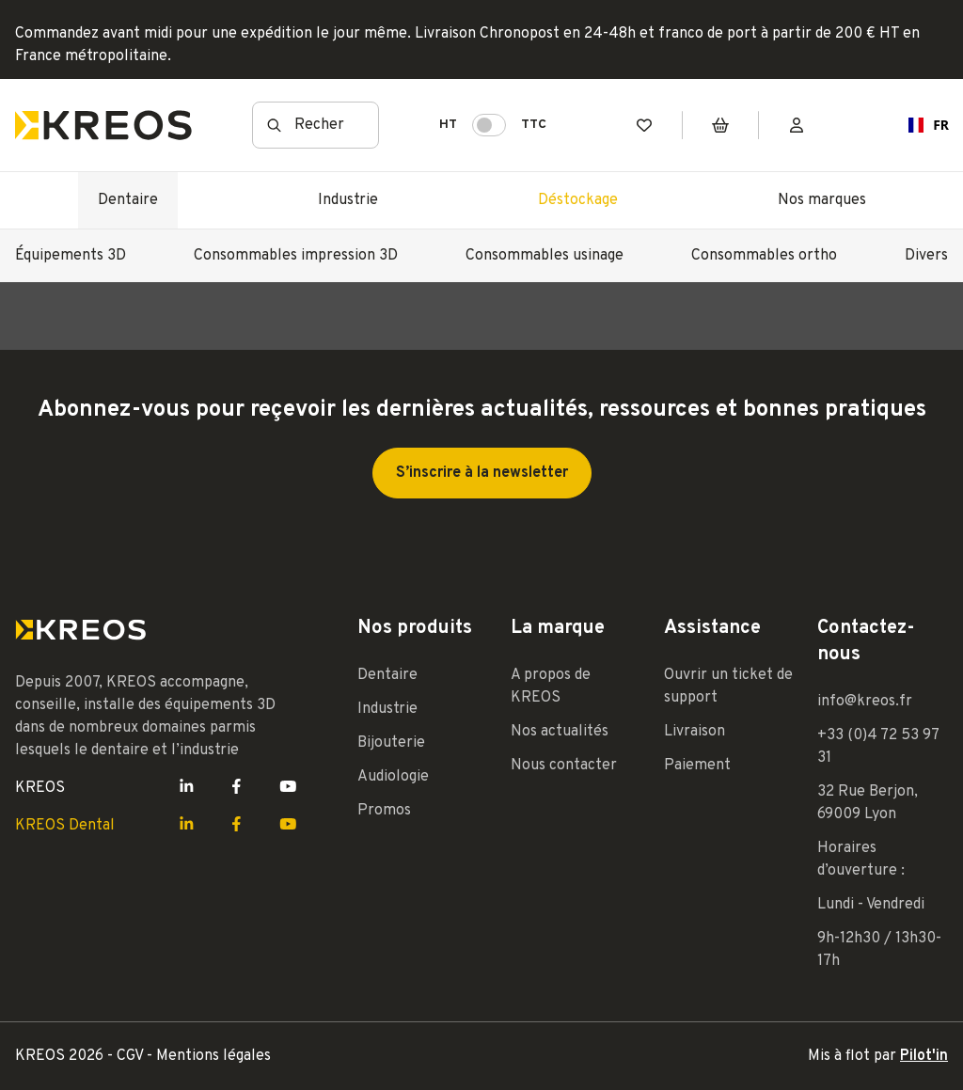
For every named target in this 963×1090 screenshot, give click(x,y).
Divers (926, 255)
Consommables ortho (764, 255)
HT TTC (492, 125)
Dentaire (128, 200)
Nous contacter (564, 765)
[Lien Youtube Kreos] (288, 788)
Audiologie (393, 776)
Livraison (694, 731)
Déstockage (578, 200)
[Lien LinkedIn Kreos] (187, 788)
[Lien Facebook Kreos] (236, 788)
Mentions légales (213, 1056)
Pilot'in (924, 1056)
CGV (132, 1056)
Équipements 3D (70, 255)
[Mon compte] (796, 125)
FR (921, 125)
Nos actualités (559, 731)
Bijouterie (391, 743)
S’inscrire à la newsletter (482, 473)
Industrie (348, 200)
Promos (384, 810)
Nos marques (822, 200)
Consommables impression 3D (296, 255)
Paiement (697, 765)
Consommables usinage (545, 255)
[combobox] (921, 125)
